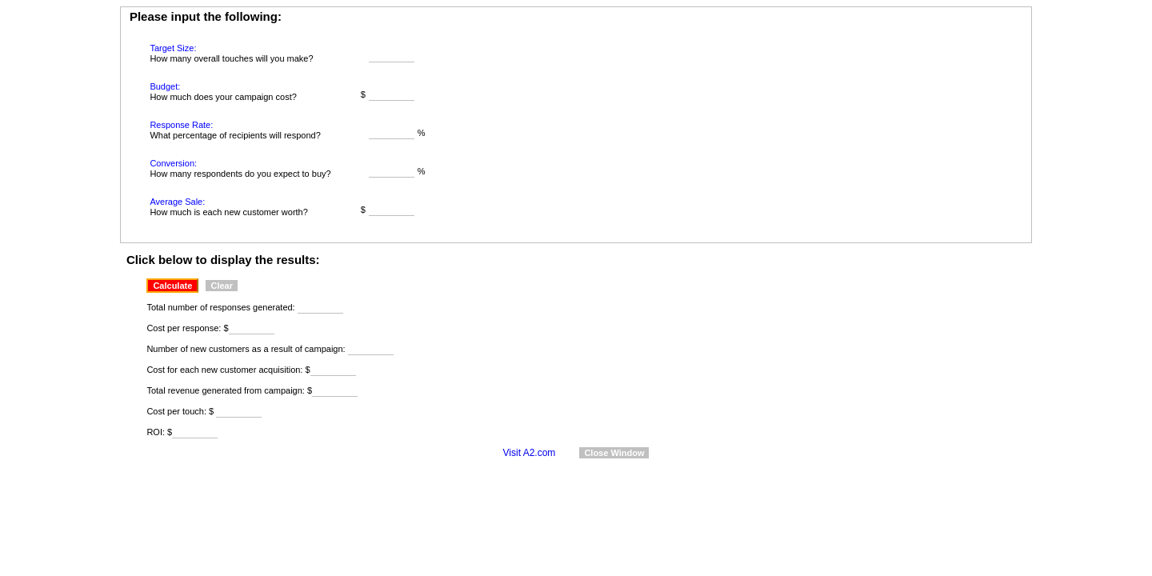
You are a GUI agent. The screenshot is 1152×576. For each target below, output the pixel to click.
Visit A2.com (529, 452)
